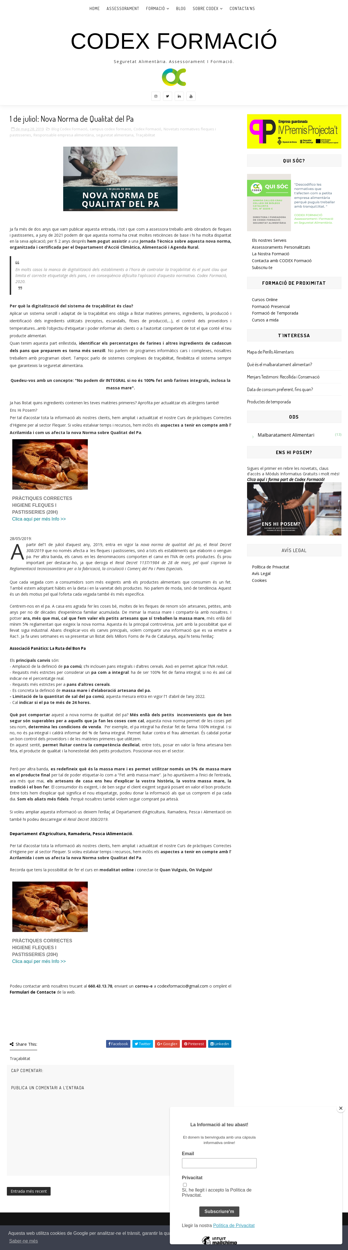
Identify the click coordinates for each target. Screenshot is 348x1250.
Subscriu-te (262, 267)
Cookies (259, 580)
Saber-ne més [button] (23, 1241)
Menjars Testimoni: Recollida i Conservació (283, 377)
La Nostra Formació (270, 253)
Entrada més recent (29, 1191)
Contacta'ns (242, 8)
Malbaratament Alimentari (286, 435)
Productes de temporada (269, 402)
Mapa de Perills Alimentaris (270, 352)
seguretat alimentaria (115, 135)
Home (95, 8)
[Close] (341, 1108)
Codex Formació (147, 129)
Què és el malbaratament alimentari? (279, 364)
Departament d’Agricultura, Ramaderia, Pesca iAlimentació (71, 833)
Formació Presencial (271, 306)
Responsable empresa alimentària (63, 135)
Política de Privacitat (270, 567)
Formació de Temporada (275, 313)
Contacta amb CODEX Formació (282, 260)
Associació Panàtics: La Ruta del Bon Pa (48, 648)
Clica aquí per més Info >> (39, 519)
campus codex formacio (110, 129)
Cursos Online (265, 299)
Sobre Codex (205, 8)
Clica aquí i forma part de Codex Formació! (286, 479)
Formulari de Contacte (33, 992)
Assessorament (123, 8)
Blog (181, 8)
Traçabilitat (145, 135)
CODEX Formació (173, 41)
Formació (155, 8)
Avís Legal (261, 573)
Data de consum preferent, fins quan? (280, 389)
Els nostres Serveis (269, 240)
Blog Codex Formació (69, 129)
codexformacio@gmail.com (182, 986)
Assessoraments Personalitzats (281, 247)
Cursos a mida (265, 320)
